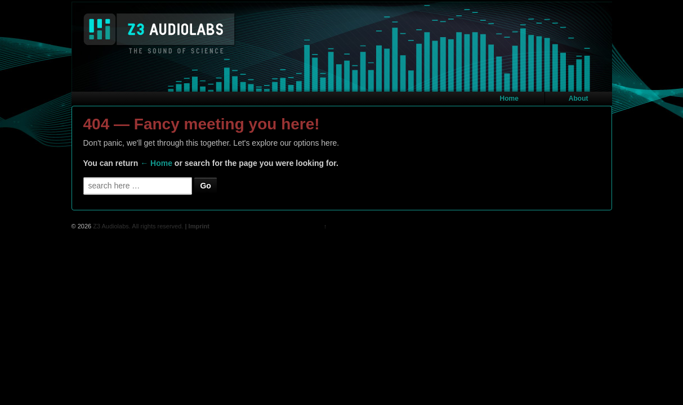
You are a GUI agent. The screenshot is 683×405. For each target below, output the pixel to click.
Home (509, 98)
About (578, 98)
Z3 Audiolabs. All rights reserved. (137, 226)
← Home (156, 163)
